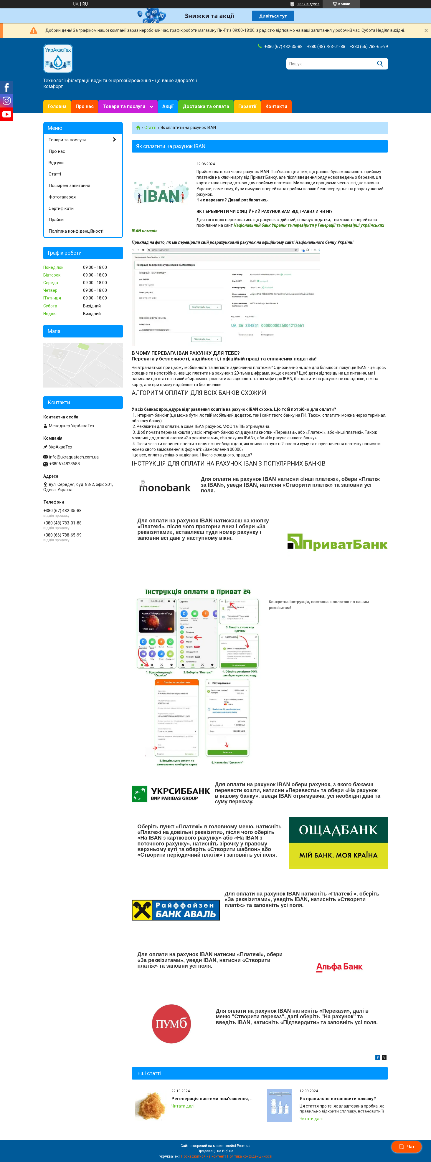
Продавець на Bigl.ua (215, 1151)
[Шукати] (380, 63)
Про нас (85, 106)
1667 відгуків (308, 4)
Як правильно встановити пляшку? (338, 1098)
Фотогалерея (62, 197)
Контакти (276, 106)
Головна (57, 106)
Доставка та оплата (206, 106)
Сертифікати (61, 208)
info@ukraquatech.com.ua (74, 457)
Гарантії (247, 106)
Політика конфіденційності (76, 231)
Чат (407, 1146)
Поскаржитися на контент (202, 1156)
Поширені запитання (69, 185)
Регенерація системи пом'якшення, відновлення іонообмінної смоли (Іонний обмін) (213, 1098)
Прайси (56, 219)
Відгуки (56, 162)
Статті (150, 127)
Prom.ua (243, 1146)
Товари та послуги (124, 106)
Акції (168, 106)
